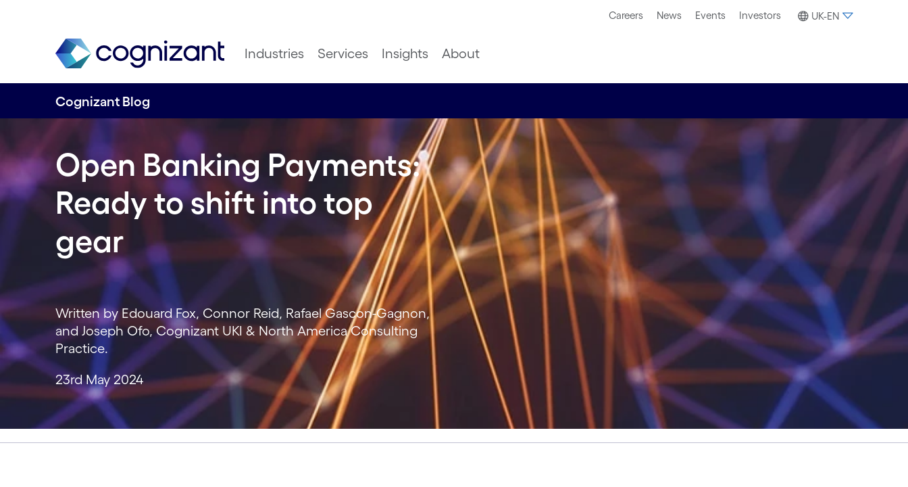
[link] (139, 54)
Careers (626, 15)
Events (710, 15)
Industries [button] (274, 53)
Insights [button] (405, 53)
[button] (823, 16)
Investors (760, 15)
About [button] (461, 53)
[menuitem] (626, 15)
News (669, 15)
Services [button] (343, 53)
